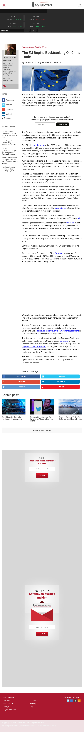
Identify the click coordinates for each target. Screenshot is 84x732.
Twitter (7, 105)
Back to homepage (30, 371)
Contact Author (8, 81)
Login (32, 706)
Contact (33, 700)
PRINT (53, 387)
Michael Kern (30, 62)
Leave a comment (41, 430)
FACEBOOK (15, 376)
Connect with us (72, 697)
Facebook (8, 100)
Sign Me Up (42, 475)
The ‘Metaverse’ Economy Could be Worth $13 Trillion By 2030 (9, 134)
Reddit (6, 119)
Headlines (50, 11)
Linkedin (7, 114)
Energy (6, 707)
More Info (6, 78)
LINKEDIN (54, 381)
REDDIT (14, 387)
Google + (7, 109)
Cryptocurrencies (10, 710)
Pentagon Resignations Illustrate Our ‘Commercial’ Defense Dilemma (10, 151)
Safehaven (8, 697)
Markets (6, 700)
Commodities (8, 703)
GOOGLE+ (14, 381)
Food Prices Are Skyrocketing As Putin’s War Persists (9, 143)
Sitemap (33, 703)
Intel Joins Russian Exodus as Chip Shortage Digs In (8, 169)
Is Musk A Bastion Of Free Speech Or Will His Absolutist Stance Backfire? (9, 160)
